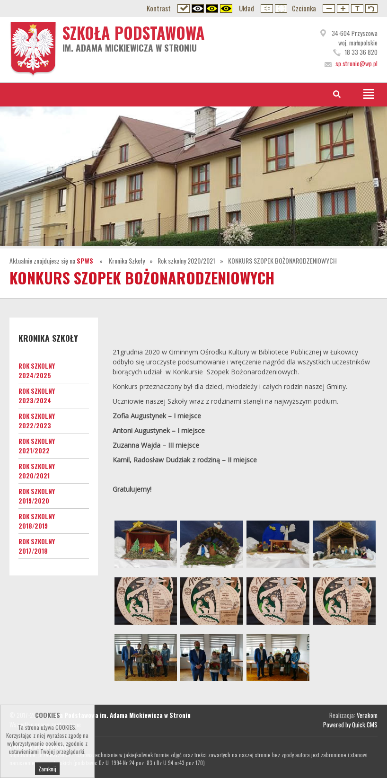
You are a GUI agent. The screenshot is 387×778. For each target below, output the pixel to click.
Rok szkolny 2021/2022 (36, 445)
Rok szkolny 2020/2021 (186, 260)
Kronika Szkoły (127, 260)
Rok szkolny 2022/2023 (36, 420)
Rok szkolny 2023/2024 (36, 395)
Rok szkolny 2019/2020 (36, 495)
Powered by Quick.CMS (350, 724)
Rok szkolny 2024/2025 (36, 370)
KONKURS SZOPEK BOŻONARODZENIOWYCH (282, 260)
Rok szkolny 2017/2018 (36, 546)
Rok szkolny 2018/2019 (36, 521)
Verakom (367, 715)
